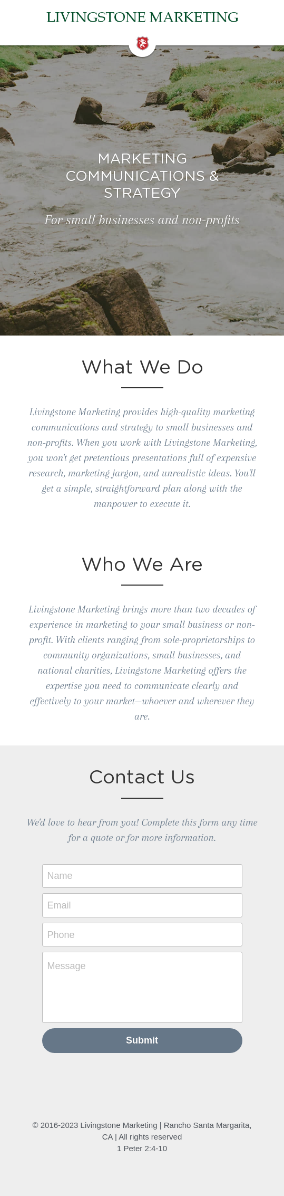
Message (66, 966)
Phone (61, 934)
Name (60, 875)
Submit (142, 1040)
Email (59, 905)
